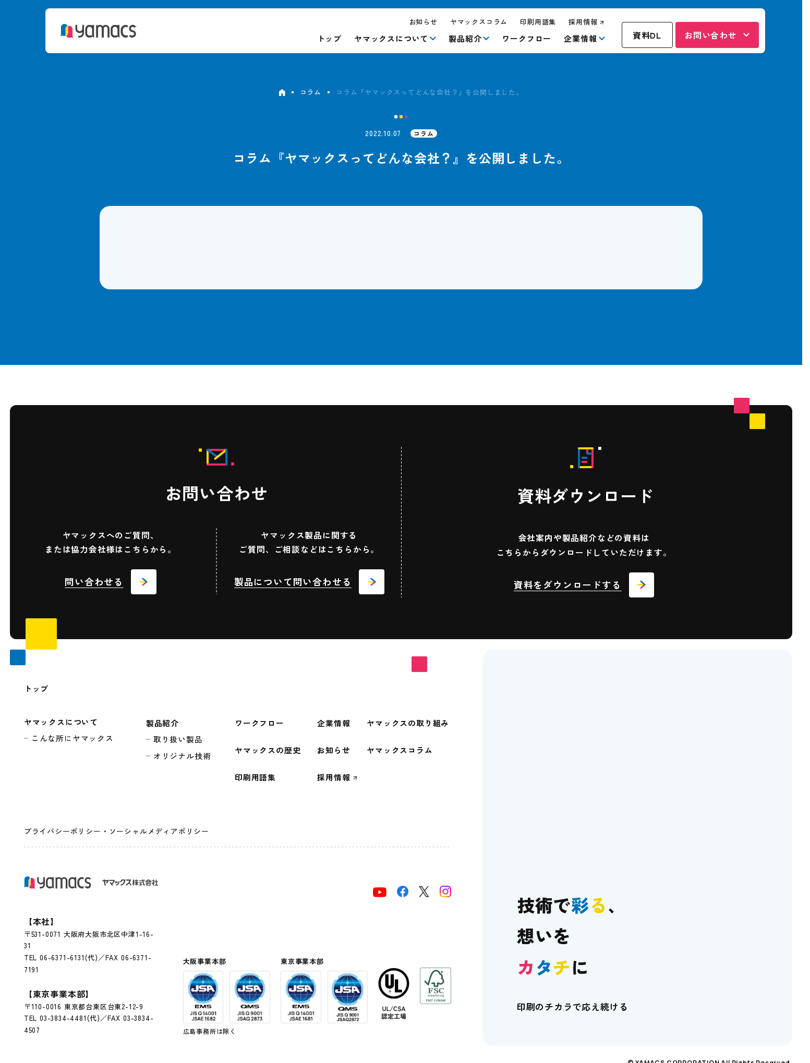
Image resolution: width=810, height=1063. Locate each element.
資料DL (647, 35)
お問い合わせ (710, 35)
